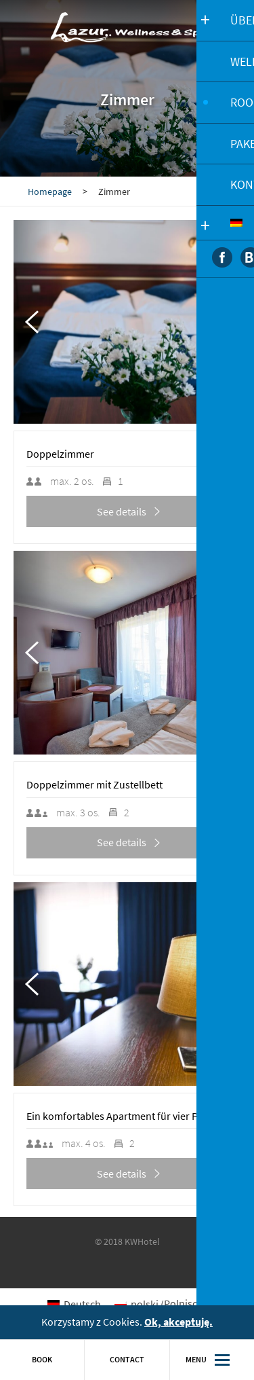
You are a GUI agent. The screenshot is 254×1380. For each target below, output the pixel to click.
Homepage (50, 191)
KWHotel (142, 1241)
